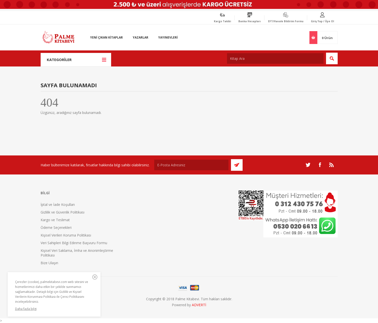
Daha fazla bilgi (26, 309)
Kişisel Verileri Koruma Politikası (66, 235)
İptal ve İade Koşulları (58, 204)
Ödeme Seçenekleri (56, 227)
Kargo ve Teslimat (55, 219)
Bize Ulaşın (49, 262)
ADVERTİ (199, 304)
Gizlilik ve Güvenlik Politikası (62, 212)
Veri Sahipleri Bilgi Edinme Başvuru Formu (74, 242)
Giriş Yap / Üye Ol (322, 21)
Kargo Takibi (222, 21)
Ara (332, 58)
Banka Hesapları (249, 21)
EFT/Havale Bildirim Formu (285, 21)
